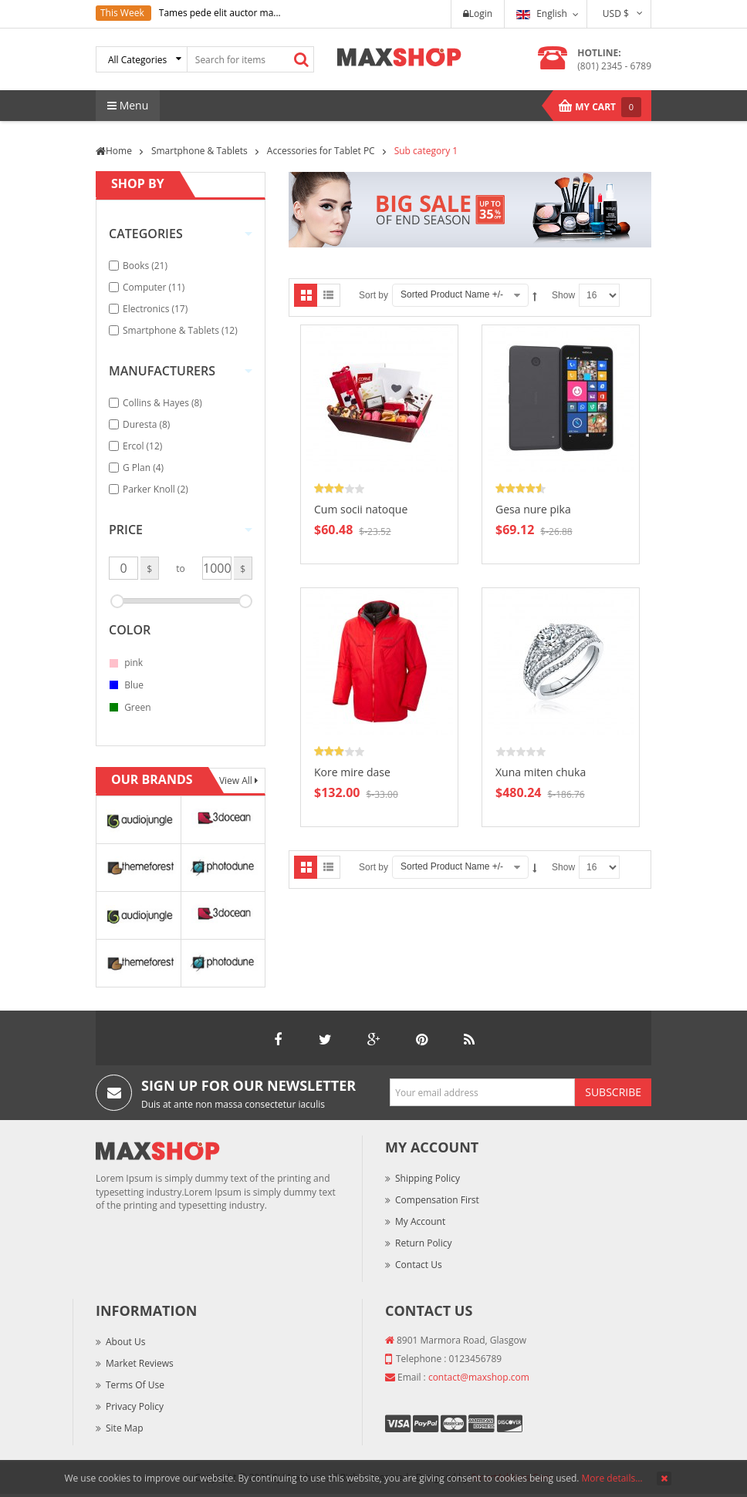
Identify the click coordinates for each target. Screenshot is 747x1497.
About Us (125, 1341)
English (541, 13)
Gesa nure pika (533, 509)
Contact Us (418, 1264)
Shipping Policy (427, 1178)
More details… (612, 1478)
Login (477, 13)
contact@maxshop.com (478, 1377)
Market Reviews (140, 1363)
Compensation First (437, 1199)
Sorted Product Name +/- (452, 294)
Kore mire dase (352, 772)
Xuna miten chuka (540, 772)
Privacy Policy (135, 1406)
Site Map (125, 1428)
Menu (127, 105)
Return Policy (423, 1243)
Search (301, 59)
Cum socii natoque (360, 509)
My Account (420, 1221)
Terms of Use (135, 1384)
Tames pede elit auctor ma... (220, 12)
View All (237, 780)
